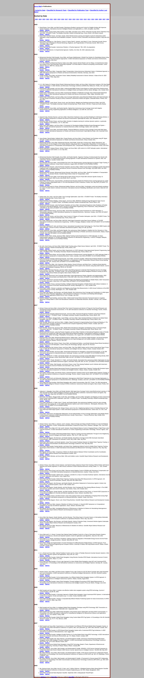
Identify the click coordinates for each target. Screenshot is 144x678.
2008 (100, 19)
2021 (51, 19)
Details (42, 30)
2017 (66, 19)
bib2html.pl (43, 676)
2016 (70, 19)
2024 (40, 19)
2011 (89, 19)
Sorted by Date (40, 10)
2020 (55, 19)
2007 (104, 19)
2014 (77, 19)
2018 (62, 19)
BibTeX (47, 30)
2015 (74, 19)
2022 (47, 19)
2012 (85, 19)
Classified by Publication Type (78, 10)
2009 (96, 19)
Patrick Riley (54, 676)
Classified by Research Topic (56, 10)
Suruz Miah (38, 6)
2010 (92, 19)
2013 (81, 19)
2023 (43, 19)
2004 (107, 19)
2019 (59, 19)
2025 (36, 19)
